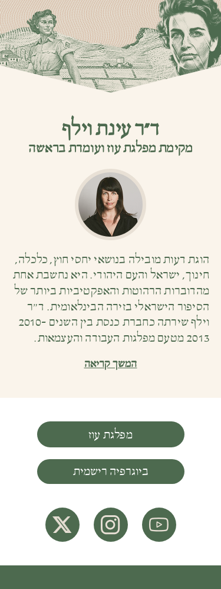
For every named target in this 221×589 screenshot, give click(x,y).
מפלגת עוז (110, 435)
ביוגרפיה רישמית (111, 471)
